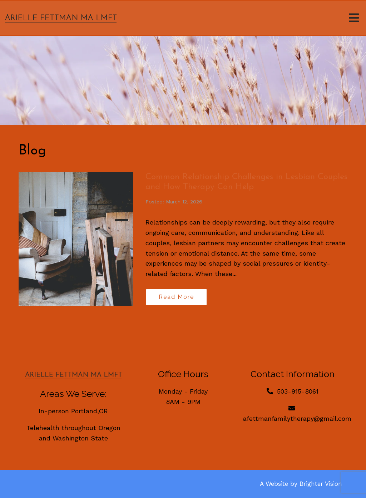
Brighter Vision (321, 483)
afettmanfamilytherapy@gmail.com (297, 418)
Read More (176, 297)
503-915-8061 (297, 391)
